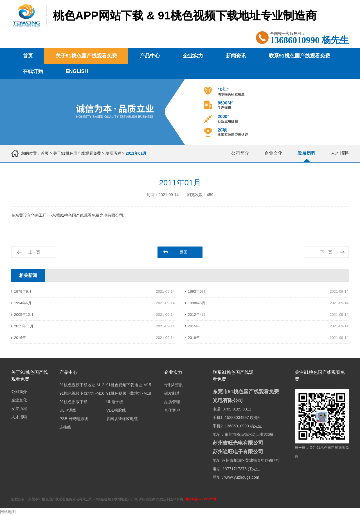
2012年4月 (196, 314)
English (77, 71)
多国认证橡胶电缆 (122, 418)
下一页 (326, 252)
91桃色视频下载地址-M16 (81, 393)
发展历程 (113, 153)
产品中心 (150, 56)
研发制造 (172, 393)
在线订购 (33, 71)
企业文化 (273, 153)
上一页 (34, 252)
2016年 (20, 338)
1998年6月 (196, 303)
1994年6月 (23, 303)
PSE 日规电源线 (73, 418)
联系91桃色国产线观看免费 (299, 56)
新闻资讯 (236, 56)
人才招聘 (340, 153)
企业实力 (193, 56)
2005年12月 (23, 314)
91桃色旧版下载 (73, 401)
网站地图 (8, 511)
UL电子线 (114, 401)
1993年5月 (196, 291)
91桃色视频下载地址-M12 (81, 385)
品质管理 (172, 401)
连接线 (65, 427)
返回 (184, 252)
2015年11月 (23, 326)
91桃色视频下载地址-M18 (128, 393)
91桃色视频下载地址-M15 (128, 385)
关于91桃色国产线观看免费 (86, 56)
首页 (28, 56)
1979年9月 (23, 291)
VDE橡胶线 (116, 410)
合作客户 (172, 410)
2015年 (194, 326)
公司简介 (240, 153)
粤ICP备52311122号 (200, 499)
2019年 (194, 338)
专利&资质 (173, 385)
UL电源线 (67, 410)
